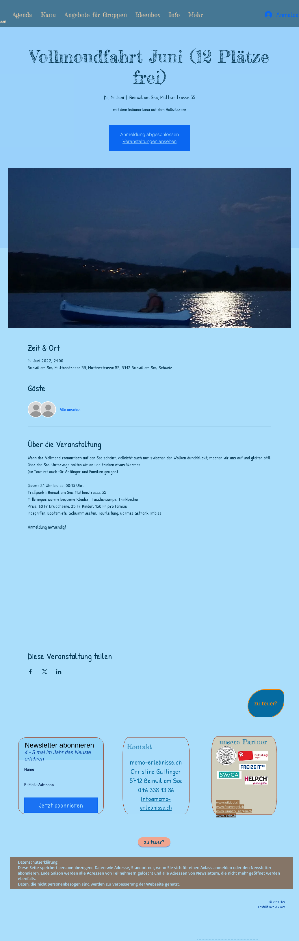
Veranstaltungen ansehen (149, 141)
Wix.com (280, 906)
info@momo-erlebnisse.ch (156, 803)
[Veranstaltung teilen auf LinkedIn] (59, 671)
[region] (266, 704)
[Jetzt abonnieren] (61, 805)
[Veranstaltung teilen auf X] (44, 671)
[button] (48, 14)
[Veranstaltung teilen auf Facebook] (30, 671)
